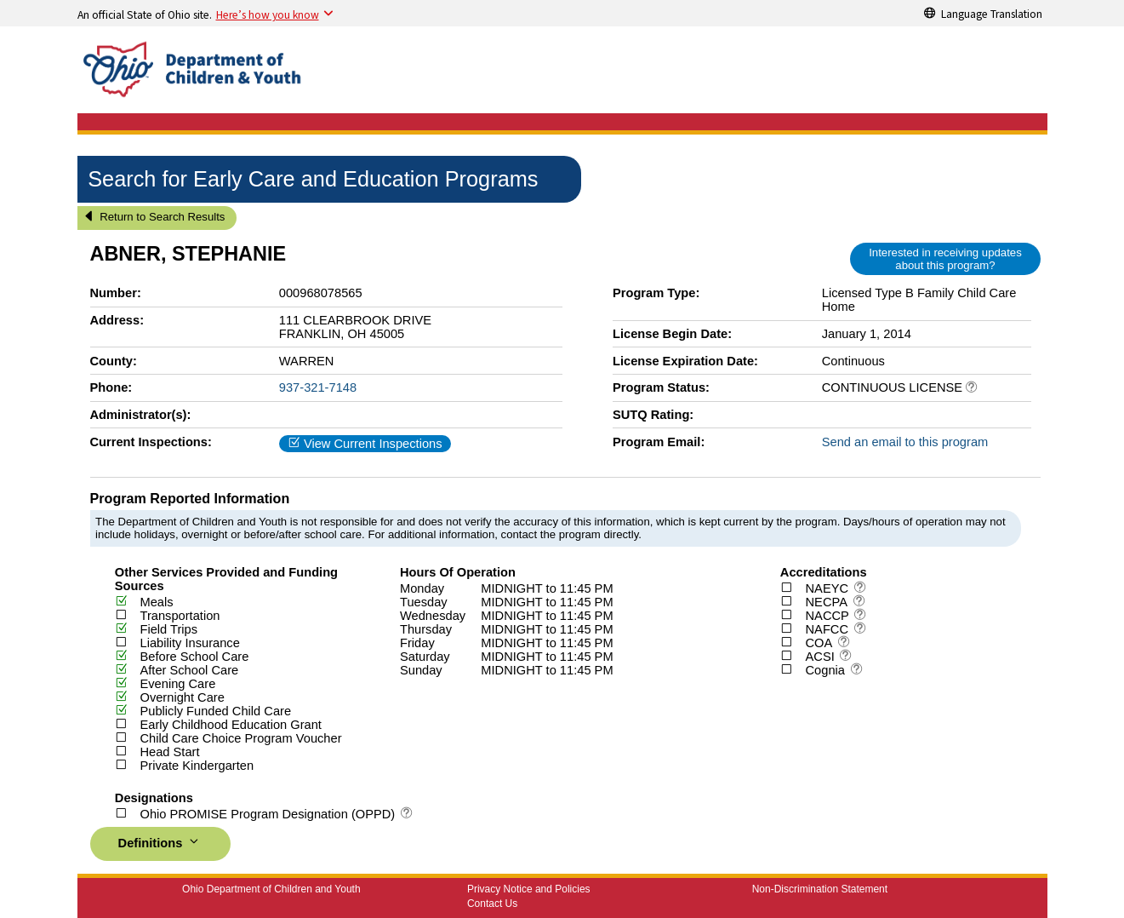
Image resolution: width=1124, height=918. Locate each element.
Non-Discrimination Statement (819, 889)
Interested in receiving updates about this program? (945, 259)
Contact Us (492, 903)
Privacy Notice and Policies (529, 889)
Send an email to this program (905, 442)
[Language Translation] (983, 13)
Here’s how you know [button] (267, 14)
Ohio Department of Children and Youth (271, 889)
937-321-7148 (318, 387)
